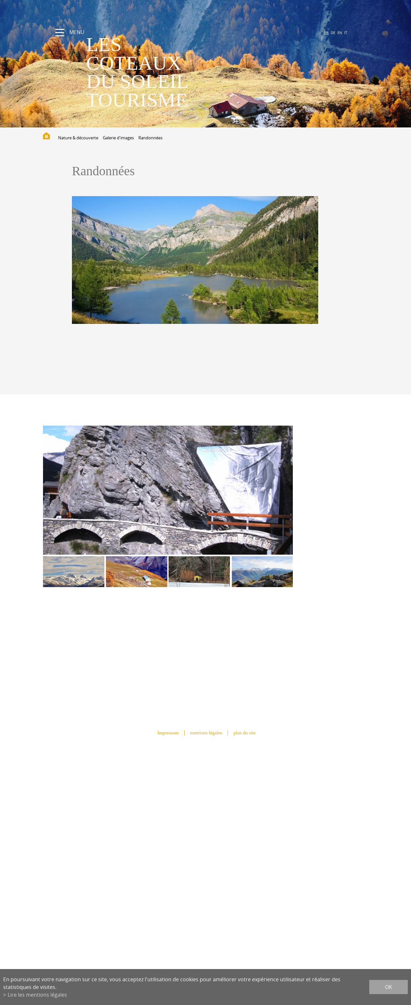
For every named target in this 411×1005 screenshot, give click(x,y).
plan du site (244, 732)
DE (333, 32)
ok (388, 987)
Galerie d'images (118, 138)
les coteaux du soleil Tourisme (137, 72)
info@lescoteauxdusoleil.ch (205, 859)
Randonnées (150, 138)
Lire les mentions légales (37, 994)
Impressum (168, 732)
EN (339, 32)
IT (345, 32)
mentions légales (206, 732)
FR (326, 32)
